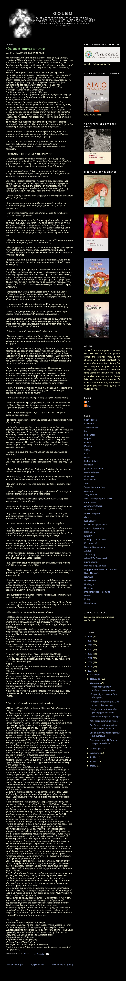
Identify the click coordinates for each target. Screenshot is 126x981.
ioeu (86, 453)
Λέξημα (87, 551)
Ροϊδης (87, 599)
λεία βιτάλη (89, 554)
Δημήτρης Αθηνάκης (94, 506)
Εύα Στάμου (90, 521)
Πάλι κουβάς (90, 580)
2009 (90, 662)
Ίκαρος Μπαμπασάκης (95, 487)
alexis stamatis (91, 427)
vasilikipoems (90, 479)
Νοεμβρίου (95, 679)
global (87, 450)
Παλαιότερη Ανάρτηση (62, 964)
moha (88, 406)
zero (86, 483)
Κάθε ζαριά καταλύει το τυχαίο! (104, 721)
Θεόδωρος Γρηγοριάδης (95, 524)
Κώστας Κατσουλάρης (94, 547)
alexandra (89, 423)
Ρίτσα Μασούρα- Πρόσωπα (97, 592)
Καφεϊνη (88, 536)
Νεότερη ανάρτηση (14, 964)
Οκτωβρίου (95, 683)
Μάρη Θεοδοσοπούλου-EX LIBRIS (100, 569)
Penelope (88, 464)
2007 (90, 671)
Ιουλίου (94, 757)
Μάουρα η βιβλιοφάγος (95, 565)
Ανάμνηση (89, 491)
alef (87, 402)
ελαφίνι (87, 517)
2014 (90, 641)
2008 (90, 666)
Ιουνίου (94, 761)
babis (86, 431)
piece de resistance (93, 468)
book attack (89, 435)
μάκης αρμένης (91, 562)
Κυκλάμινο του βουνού (94, 539)
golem (63, 13)
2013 (90, 645)
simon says (89, 476)
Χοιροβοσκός (90, 603)
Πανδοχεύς (89, 584)
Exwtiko (88, 446)
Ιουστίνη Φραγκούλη (94, 528)
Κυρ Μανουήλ (90, 543)
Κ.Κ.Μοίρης (89, 532)
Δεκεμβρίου (96, 674)
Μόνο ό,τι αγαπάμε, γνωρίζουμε (104, 716)
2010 (90, 658)
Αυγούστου (95, 753)
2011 (90, 654)
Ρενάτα (87, 595)
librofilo (87, 457)
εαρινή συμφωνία (92, 513)
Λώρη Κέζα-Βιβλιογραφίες (96, 558)
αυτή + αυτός (90, 502)
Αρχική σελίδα (37, 964)
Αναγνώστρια (90, 494)
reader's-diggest (92, 472)
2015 (90, 636)
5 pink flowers (90, 420)
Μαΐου (93, 766)
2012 (90, 649)
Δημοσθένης (90, 509)
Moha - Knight (91, 461)
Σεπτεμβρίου (96, 748)
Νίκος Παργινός (91, 573)
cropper (88, 438)
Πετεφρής (88, 588)
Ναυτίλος (88, 577)
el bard (87, 442)
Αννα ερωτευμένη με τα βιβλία (98, 498)
